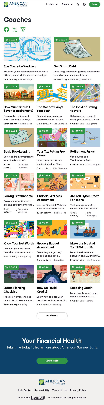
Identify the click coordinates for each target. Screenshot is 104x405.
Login (94, 4)
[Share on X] (15, 29)
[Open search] (77, 4)
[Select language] (84, 4)
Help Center (25, 390)
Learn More (51, 361)
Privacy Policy (78, 390)
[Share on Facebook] (6, 29)
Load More (52, 315)
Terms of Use (59, 390)
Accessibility (42, 390)
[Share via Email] (23, 29)
